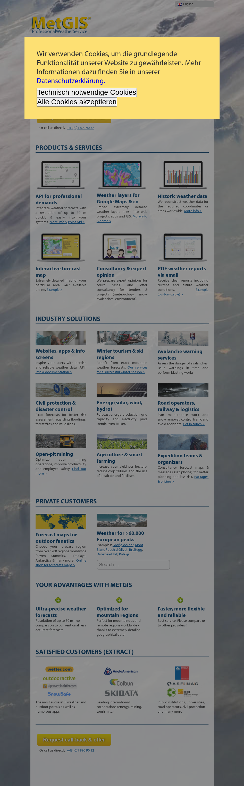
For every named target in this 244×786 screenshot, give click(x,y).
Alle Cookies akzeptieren (76, 102)
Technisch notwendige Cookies (86, 92)
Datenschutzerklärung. (71, 80)
